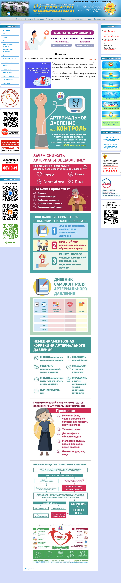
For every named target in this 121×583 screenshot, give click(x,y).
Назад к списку (29, 569)
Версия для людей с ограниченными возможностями (94, 2)
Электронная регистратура (71, 19)
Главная (19, 19)
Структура (28, 19)
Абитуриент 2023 (8, 79)
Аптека (5, 37)
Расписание (39, 19)
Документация (7, 55)
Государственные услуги (10, 58)
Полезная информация (10, 41)
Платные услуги (52, 19)
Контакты (88, 19)
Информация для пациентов (8, 45)
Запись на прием (8, 62)
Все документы (7, 69)
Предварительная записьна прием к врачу (110, 123)
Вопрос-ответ (99, 19)
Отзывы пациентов (8, 76)
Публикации (6, 65)
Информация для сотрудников (8, 50)
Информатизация (8, 72)
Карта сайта (6, 83)
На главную (6, 30)
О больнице (6, 34)
